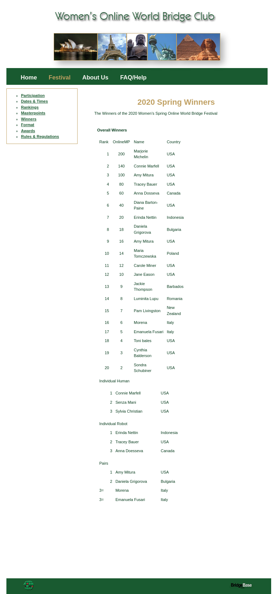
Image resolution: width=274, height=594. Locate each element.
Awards (28, 131)
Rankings (30, 107)
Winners (28, 119)
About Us (95, 77)
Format (27, 125)
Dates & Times (34, 101)
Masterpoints (33, 113)
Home (29, 77)
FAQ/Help (133, 77)
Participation (33, 95)
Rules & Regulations (40, 136)
